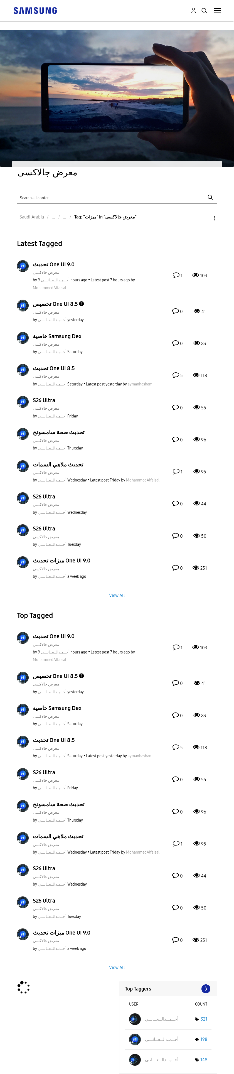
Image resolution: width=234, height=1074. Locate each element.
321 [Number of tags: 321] (204, 1019)
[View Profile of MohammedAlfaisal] (49, 288)
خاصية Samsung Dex (57, 336)
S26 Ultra (44, 400)
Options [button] (205, 218)
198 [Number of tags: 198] (203, 1039)
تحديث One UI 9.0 (54, 264)
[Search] (117, 197)
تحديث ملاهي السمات (58, 464)
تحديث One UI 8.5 (54, 368)
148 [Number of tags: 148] (203, 1059)
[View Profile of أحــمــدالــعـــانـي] (161, 1059)
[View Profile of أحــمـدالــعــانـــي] (55, 280)
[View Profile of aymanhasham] (140, 384)
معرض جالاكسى (46, 272)
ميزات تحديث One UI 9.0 (61, 560)
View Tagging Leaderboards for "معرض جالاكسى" (168, 988)
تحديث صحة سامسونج (59, 432)
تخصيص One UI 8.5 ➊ (58, 304)
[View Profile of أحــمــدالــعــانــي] (161, 1019)
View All (117, 595)
